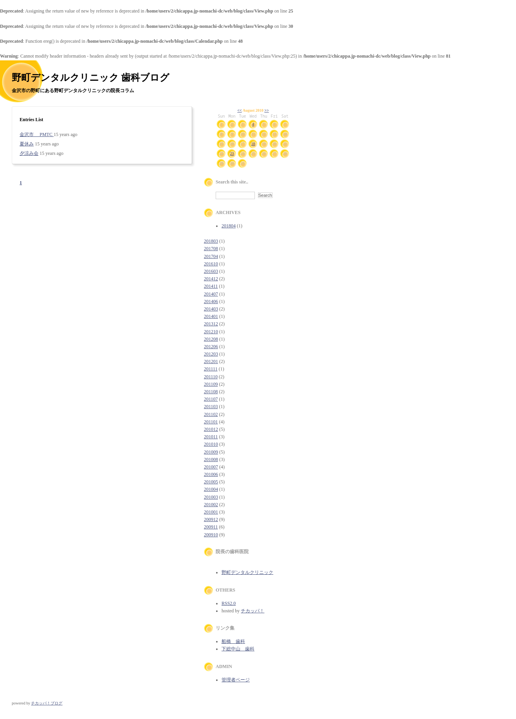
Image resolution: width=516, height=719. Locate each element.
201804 (229, 226)
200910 (211, 534)
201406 (211, 301)
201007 (211, 467)
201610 (211, 264)
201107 (211, 399)
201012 (211, 429)
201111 (211, 369)
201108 (211, 391)
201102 (211, 414)
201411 (211, 286)
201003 (211, 497)
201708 (211, 248)
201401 (211, 316)
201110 (211, 376)
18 (253, 144)
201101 (211, 422)
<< (239, 110)
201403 (211, 309)
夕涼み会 (29, 153)
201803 (211, 241)
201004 (211, 489)
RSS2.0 (229, 603)
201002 (211, 504)
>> (266, 110)
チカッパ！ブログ (46, 703)
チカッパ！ (252, 611)
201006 (211, 474)
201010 (211, 444)
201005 (211, 482)
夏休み (27, 144)
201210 (211, 331)
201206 (211, 346)
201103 (211, 406)
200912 (211, 519)
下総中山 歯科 (238, 649)
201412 (211, 278)
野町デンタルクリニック (247, 572)
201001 (211, 512)
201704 (211, 256)
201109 (211, 384)
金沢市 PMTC (37, 134)
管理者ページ (236, 680)
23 (232, 153)
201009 (211, 452)
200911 (211, 527)
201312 (211, 324)
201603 (211, 271)
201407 (211, 294)
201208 (211, 339)
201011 (211, 436)
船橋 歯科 (233, 641)
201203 (211, 354)
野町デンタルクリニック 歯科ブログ (90, 78)
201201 (211, 361)
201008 (211, 459)
